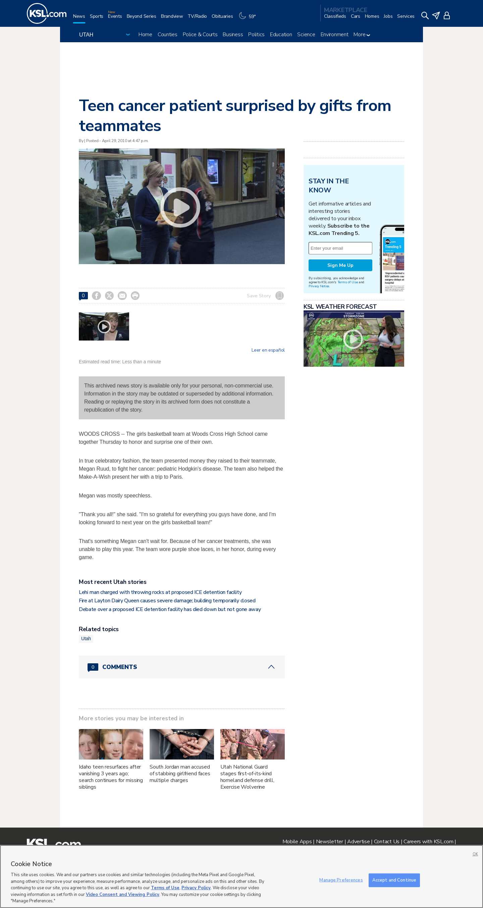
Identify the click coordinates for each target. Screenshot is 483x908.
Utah (86, 638)
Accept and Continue (394, 880)
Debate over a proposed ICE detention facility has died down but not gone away (170, 609)
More (362, 34)
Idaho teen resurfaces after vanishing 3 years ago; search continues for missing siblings (111, 777)
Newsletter (329, 841)
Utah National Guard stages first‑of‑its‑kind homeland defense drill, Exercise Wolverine (247, 777)
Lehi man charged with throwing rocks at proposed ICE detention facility (160, 592)
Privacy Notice (319, 286)
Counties (167, 34)
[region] (241, 876)
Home (145, 34)
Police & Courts (200, 34)
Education (281, 34)
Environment (334, 34)
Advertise (358, 841)
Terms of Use (347, 282)
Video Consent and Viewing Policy (122, 895)
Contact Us (386, 841)
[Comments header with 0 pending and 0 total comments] (182, 667)
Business (233, 34)
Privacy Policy (196, 888)
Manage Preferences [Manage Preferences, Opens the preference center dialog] (341, 880)
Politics (256, 34)
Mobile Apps (297, 841)
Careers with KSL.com (428, 841)
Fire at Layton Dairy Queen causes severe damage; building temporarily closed (167, 600)
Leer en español (268, 350)
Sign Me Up (340, 265)
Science (306, 34)
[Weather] (248, 19)
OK (475, 854)
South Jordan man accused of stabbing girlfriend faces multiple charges (180, 773)
